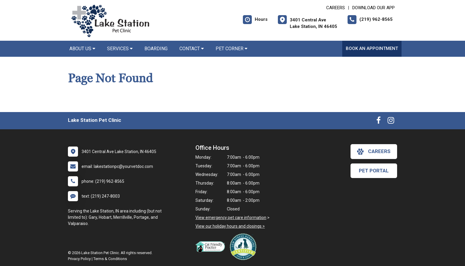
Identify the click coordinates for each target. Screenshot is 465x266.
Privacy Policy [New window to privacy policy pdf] (79, 258)
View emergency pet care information (230, 217)
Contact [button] (191, 48)
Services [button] (120, 48)
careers (374, 151)
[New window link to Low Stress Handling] (244, 247)
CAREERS (335, 7)
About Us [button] (82, 48)
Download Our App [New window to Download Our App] (373, 7)
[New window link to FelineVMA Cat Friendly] (211, 247)
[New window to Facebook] (378, 121)
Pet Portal (374, 171)
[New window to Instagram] (391, 121)
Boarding (156, 48)
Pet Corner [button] (231, 48)
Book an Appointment (372, 48)
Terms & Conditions (110, 258)
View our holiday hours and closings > (230, 226)
